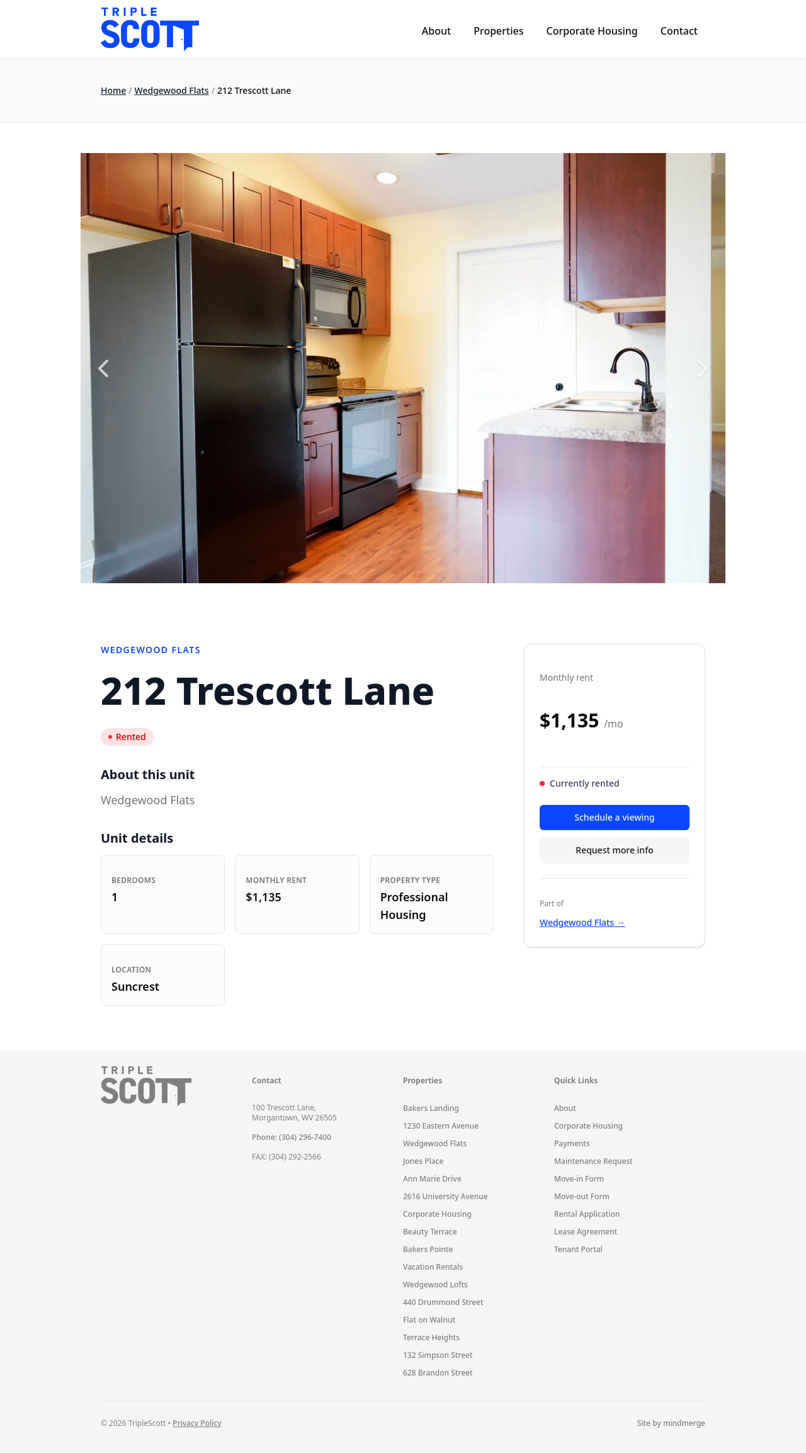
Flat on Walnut (429, 1319)
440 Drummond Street (443, 1302)
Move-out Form (582, 1196)
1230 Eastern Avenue (441, 1125)
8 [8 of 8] (463, 598)
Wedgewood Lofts (435, 1284)
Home (113, 90)
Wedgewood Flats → (582, 922)
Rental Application (587, 1214)
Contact (679, 31)
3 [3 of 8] (378, 598)
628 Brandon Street (438, 1372)
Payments (572, 1143)
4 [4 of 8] (395, 598)
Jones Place (423, 1161)
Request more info (614, 850)
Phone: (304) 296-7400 (291, 1137)
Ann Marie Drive (432, 1178)
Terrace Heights (431, 1337)
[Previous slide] (103, 368)
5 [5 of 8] (412, 598)
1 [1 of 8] (344, 598)
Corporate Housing (591, 31)
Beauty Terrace (430, 1231)
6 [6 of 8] (429, 598)
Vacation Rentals (433, 1267)
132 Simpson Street (438, 1355)
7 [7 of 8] (446, 598)
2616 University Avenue (445, 1196)
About (436, 31)
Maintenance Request (593, 1161)
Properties (498, 31)
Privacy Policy (197, 1423)
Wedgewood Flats (172, 90)
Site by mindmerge (671, 1423)
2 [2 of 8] (361, 598)
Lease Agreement (585, 1231)
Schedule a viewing (614, 817)
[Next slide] (703, 368)
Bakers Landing (431, 1108)
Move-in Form (579, 1178)
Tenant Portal (578, 1249)
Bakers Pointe (428, 1249)
